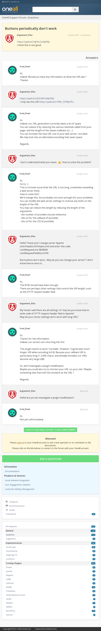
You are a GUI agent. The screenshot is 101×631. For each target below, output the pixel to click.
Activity (10, 510)
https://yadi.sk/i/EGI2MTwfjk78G (37, 98)
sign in (20, 442)
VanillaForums (51, 629)
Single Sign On (11, 555)
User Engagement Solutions (17, 484)
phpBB (9, 587)
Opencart (10, 583)
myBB (8, 579)
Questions (86, 35)
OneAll (10, 9)
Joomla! (9, 571)
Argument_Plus (24, 35)
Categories (12, 502)
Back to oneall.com (11, 2)
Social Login (11, 547)
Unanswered (11, 514)
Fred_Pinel (25, 66)
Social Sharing (11, 551)
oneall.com (26, 629)
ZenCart (9, 615)
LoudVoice (10, 559)
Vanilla (8, 599)
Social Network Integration (17, 480)
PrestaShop (10, 591)
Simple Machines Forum (15, 595)
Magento (9, 575)
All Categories (11, 526)
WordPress (10, 611)
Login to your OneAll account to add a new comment (50, 430)
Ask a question (50, 459)
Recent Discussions (15, 506)
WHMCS (9, 607)
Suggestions (11, 539)
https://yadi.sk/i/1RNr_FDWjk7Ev (56, 101)
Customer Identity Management (19, 489)
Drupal (9, 567)
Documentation (12, 471)
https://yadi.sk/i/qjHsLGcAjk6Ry (33, 41)
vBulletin (9, 603)
